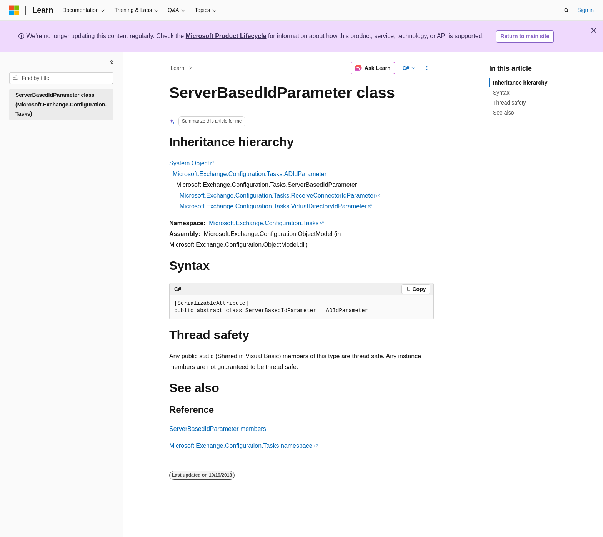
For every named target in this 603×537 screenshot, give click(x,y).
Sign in (585, 10)
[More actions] (427, 68)
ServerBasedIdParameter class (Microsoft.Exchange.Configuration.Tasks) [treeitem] (61, 104)
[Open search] (566, 10)
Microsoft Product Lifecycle (226, 36)
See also (503, 113)
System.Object (189, 163)
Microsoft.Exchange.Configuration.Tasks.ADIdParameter (249, 174)
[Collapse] (111, 62)
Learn (178, 68)
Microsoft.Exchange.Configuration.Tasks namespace (241, 445)
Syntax (501, 93)
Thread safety (509, 103)
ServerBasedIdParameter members (217, 429)
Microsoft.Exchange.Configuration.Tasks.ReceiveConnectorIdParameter (278, 195)
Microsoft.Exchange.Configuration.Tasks (263, 223)
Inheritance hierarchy (520, 83)
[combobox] (61, 78)
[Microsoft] (14, 10)
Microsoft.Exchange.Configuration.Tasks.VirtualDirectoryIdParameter (273, 206)
